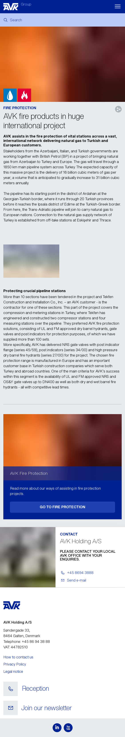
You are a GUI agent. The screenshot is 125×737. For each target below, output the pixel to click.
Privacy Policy (14, 664)
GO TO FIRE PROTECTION (62, 507)
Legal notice (13, 671)
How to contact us (18, 657)
